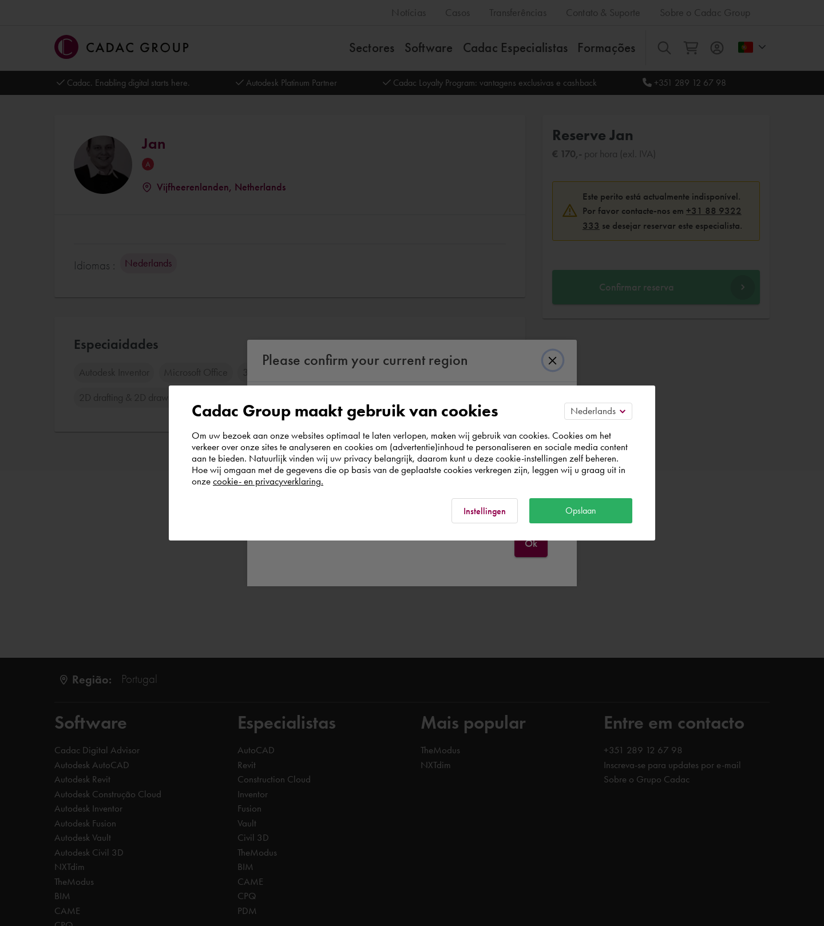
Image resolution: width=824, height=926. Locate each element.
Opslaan (580, 510)
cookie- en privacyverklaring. (268, 481)
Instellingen (485, 511)
